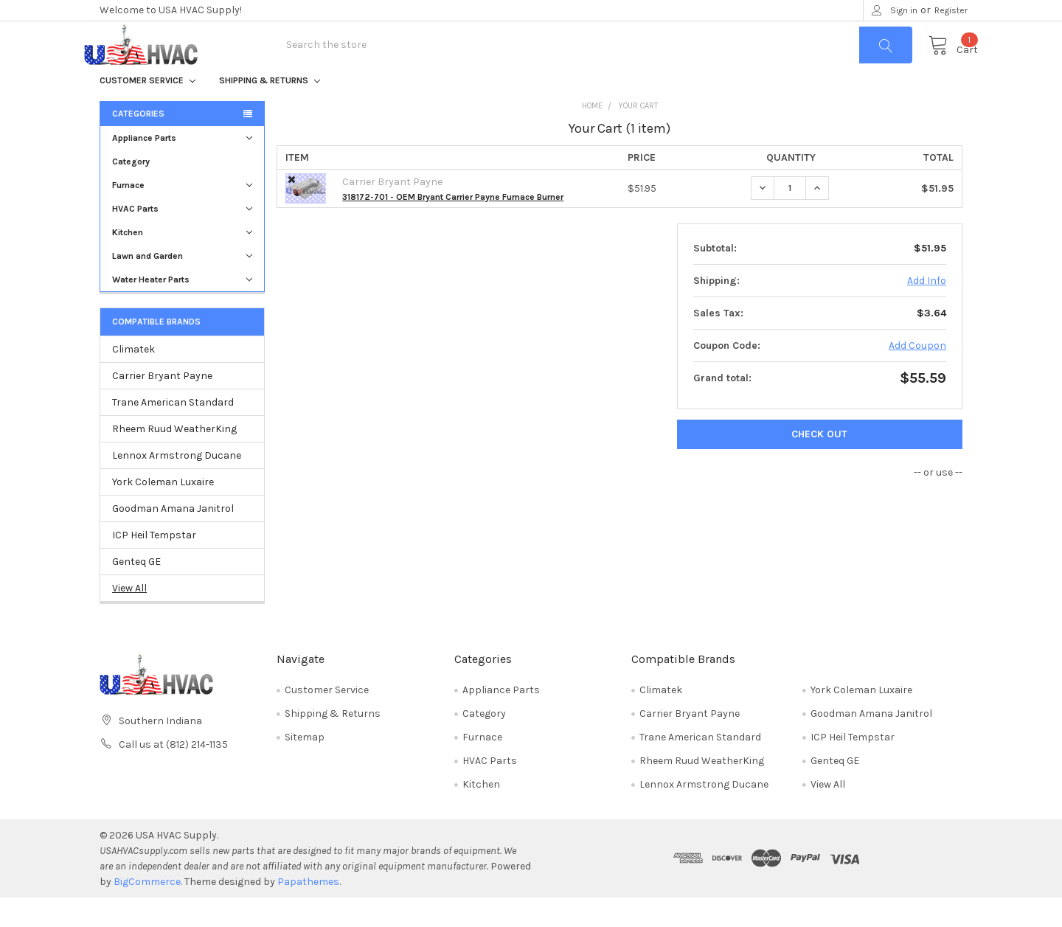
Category (131, 191)
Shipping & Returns (269, 110)
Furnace (182, 214)
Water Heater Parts (182, 309)
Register (951, 10)
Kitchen (182, 261)
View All (129, 617)
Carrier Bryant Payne (162, 405)
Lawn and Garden (182, 285)
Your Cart (638, 135)
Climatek (133, 378)
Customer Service (147, 110)
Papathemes (308, 911)
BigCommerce (147, 911)
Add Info (926, 310)
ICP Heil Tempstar (154, 564)
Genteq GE (136, 591)
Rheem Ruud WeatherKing (174, 458)
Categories (138, 143)
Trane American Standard (173, 432)
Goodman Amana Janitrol (173, 538)
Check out (819, 463)
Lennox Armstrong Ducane (176, 485)
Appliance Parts (182, 167)
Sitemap (304, 766)
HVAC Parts (182, 238)
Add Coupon (917, 375)
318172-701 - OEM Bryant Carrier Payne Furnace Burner (452, 226)
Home (592, 135)
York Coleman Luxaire (163, 511)
